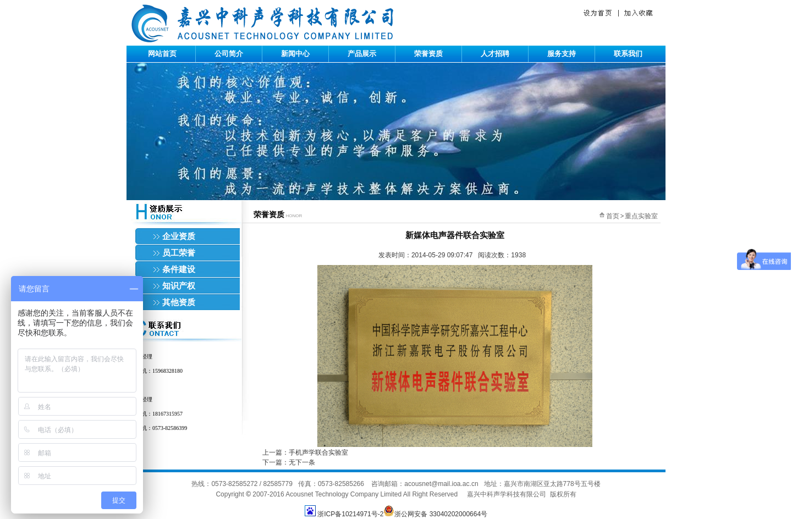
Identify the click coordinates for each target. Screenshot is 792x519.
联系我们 (628, 53)
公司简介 (229, 53)
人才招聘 (495, 53)
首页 (612, 216)
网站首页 (162, 53)
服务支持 (561, 53)
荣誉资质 (428, 53)
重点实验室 (641, 216)
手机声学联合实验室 (318, 452)
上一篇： (275, 452)
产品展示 (362, 53)
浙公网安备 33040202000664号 (435, 514)
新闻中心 (295, 53)
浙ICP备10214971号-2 (350, 514)
